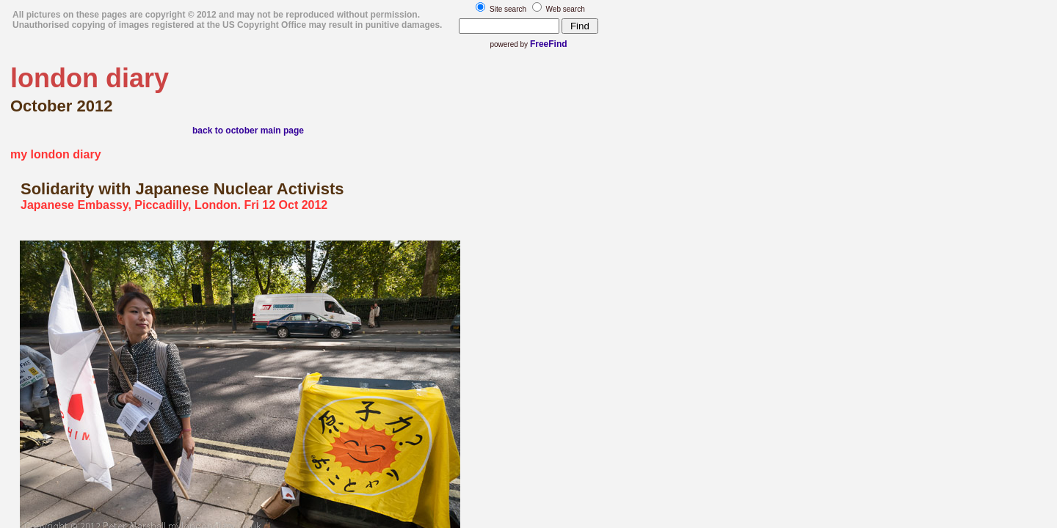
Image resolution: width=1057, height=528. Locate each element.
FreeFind (548, 44)
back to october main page (248, 130)
